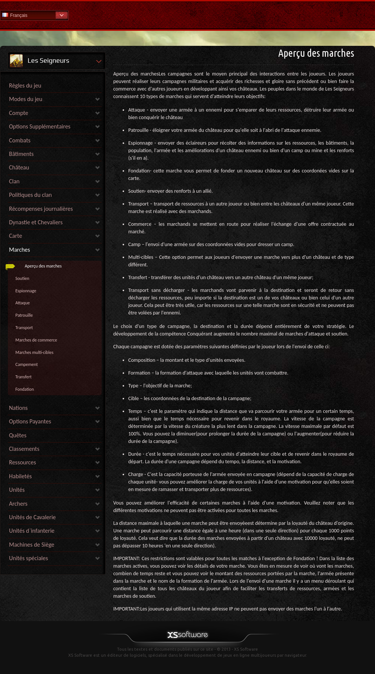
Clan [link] (14, 181)
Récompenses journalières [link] (41, 208)
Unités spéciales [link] (28, 558)
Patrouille (24, 315)
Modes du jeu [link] (25, 99)
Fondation (24, 389)
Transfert (23, 376)
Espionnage (25, 290)
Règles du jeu (25, 85)
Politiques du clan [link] (30, 194)
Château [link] (19, 167)
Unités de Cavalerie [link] (32, 517)
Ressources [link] (22, 462)
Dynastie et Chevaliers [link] (36, 222)
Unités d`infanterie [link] (31, 530)
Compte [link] (18, 112)
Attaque (22, 302)
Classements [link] (24, 448)
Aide (187, 15)
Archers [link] (18, 503)
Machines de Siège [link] (31, 544)
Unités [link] (17, 489)
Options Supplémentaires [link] (39, 126)
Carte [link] (15, 235)
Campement (26, 364)
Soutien (22, 278)
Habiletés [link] (20, 476)
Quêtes (17, 435)
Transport (24, 327)
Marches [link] (19, 249)
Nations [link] (18, 407)
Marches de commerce (36, 340)
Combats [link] (19, 140)
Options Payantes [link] (30, 421)
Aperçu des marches (43, 266)
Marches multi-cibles (34, 352)
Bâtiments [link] (21, 153)
